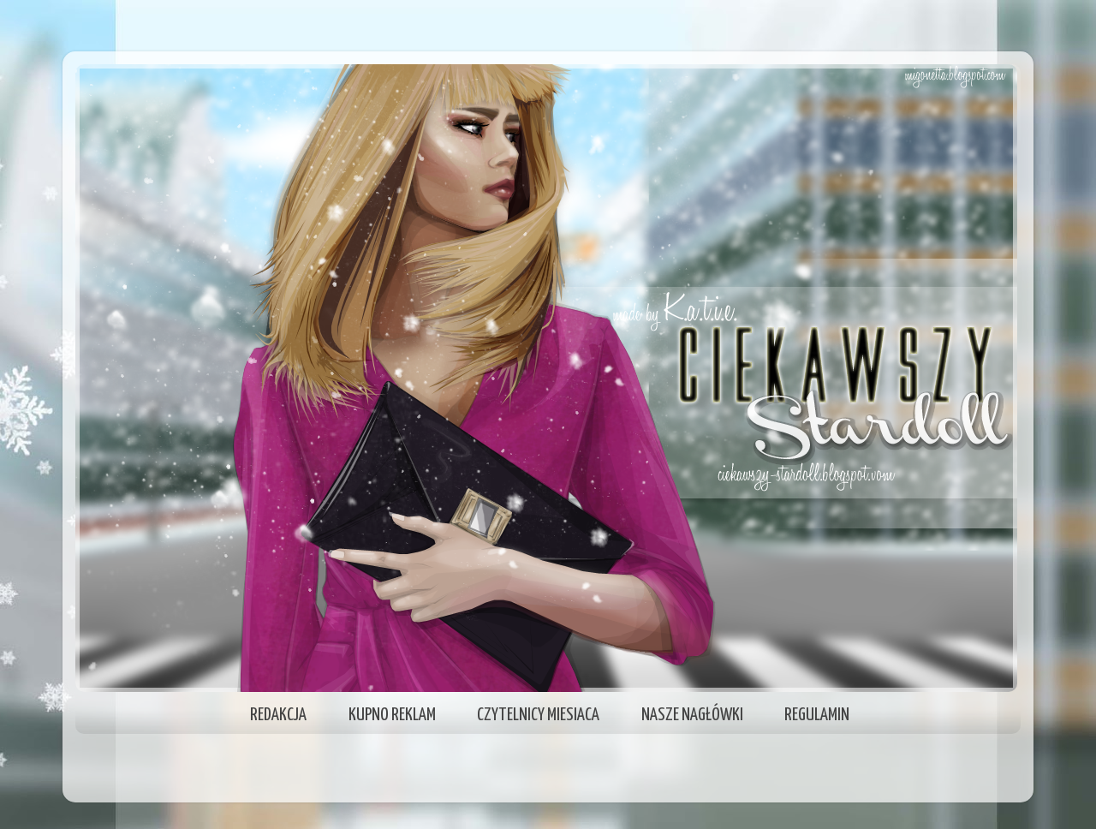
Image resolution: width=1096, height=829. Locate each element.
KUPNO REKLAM (392, 715)
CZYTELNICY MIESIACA (538, 715)
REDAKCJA (278, 715)
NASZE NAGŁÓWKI (692, 715)
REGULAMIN (816, 715)
